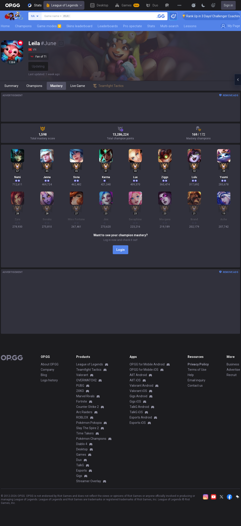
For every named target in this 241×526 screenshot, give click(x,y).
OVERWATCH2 (86, 380)
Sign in (228, 5)
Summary (11, 86)
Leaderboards (108, 26)
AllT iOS (135, 380)
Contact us (195, 385)
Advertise (233, 369)
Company (47, 369)
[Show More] (193, 5)
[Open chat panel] (237, 79)
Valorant (82, 375)
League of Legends (64, 5)
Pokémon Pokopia (89, 422)
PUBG (80, 385)
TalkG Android (139, 407)
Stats (151, 26)
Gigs (79, 476)
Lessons (190, 26)
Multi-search (169, 26)
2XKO (80, 391)
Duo (79, 460)
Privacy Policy (198, 364)
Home (5, 26)
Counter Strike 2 (87, 407)
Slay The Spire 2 (87, 428)
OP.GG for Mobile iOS (144, 369)
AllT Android (138, 375)
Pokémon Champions (91, 438)
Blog (44, 375)
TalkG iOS (136, 412)
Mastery (56, 86)
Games (81, 454)
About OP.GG (49, 364)
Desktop (82, 449)
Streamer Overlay (88, 481)
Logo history (49, 380)
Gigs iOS (135, 401)
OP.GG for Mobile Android (147, 364)
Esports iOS (138, 422)
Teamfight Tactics (88, 369)
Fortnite (81, 401)
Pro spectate (132, 26)
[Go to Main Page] (12, 5)
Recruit (232, 375)
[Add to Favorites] (61, 43)
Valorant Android (141, 385)
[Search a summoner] (160, 16)
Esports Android (141, 417)
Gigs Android (138, 396)
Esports (81, 470)
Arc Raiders (84, 412)
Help (191, 375)
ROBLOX (82, 417)
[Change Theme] (203, 5)
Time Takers (85, 433)
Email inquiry (196, 380)
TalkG (80, 465)
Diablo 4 (81, 444)
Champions (23, 26)
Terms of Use (197, 369)
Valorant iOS (138, 391)
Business (233, 364)
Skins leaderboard (79, 26)
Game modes (49, 26)
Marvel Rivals (85, 396)
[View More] (179, 5)
